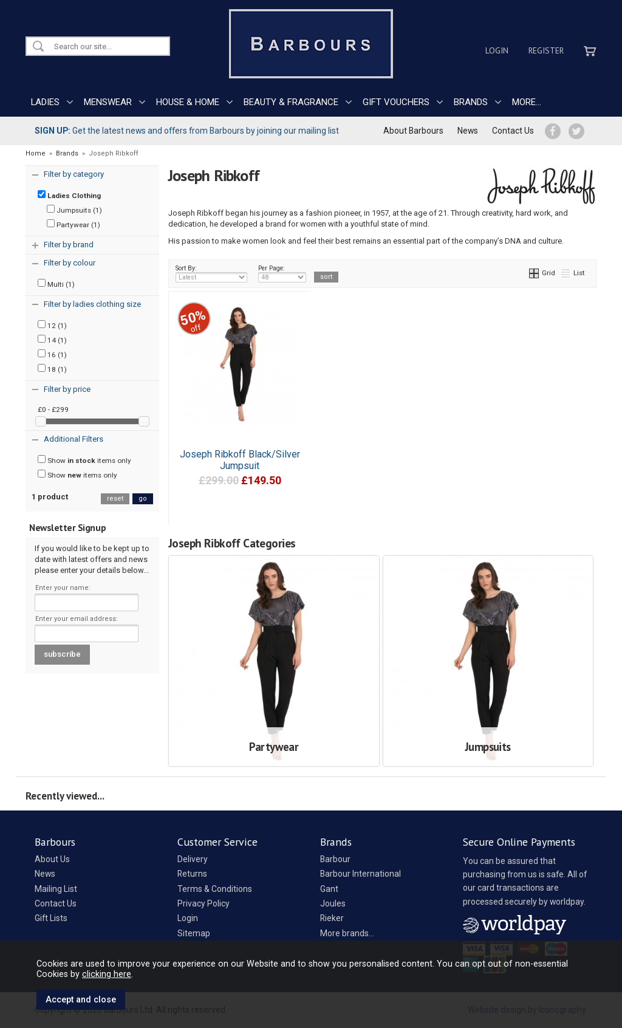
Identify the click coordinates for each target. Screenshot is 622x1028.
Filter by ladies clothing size (92, 304)
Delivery (192, 859)
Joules (333, 903)
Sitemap (193, 933)
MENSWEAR (108, 102)
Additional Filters (73, 439)
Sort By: (211, 273)
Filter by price (67, 389)
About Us (52, 859)
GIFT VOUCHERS (396, 102)
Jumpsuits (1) (74, 209)
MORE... (526, 102)
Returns (192, 874)
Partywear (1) (73, 224)
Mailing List (56, 889)
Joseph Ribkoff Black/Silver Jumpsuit (240, 459)
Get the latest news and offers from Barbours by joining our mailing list (187, 130)
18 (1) (52, 369)
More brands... (347, 933)
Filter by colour (69, 262)
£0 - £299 (53, 409)
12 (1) (52, 325)
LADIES (45, 102)
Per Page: (282, 273)
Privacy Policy (203, 903)
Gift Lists (51, 918)
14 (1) (52, 339)
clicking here (106, 974)
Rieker (332, 918)
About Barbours (413, 130)
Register (546, 50)
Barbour (335, 859)
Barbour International (360, 874)
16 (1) (52, 354)
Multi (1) (56, 284)
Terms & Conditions (214, 889)
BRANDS (471, 102)
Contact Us (513, 130)
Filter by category (74, 174)
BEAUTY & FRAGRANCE (291, 102)
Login (496, 50)
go (142, 498)
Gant (329, 889)
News (467, 130)
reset (115, 498)
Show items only (84, 460)
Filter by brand (69, 244)
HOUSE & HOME (187, 102)
